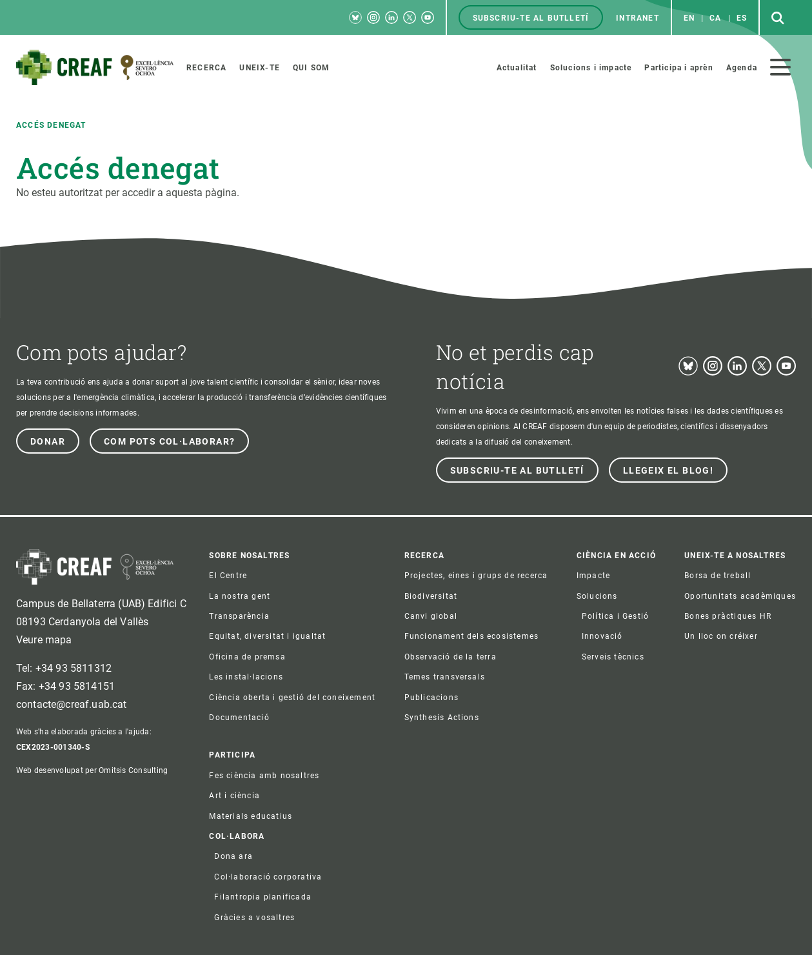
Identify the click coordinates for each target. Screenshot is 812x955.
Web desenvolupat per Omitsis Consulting (92, 770)
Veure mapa (44, 640)
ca (715, 18)
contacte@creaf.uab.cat (71, 704)
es (742, 18)
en (689, 18)
